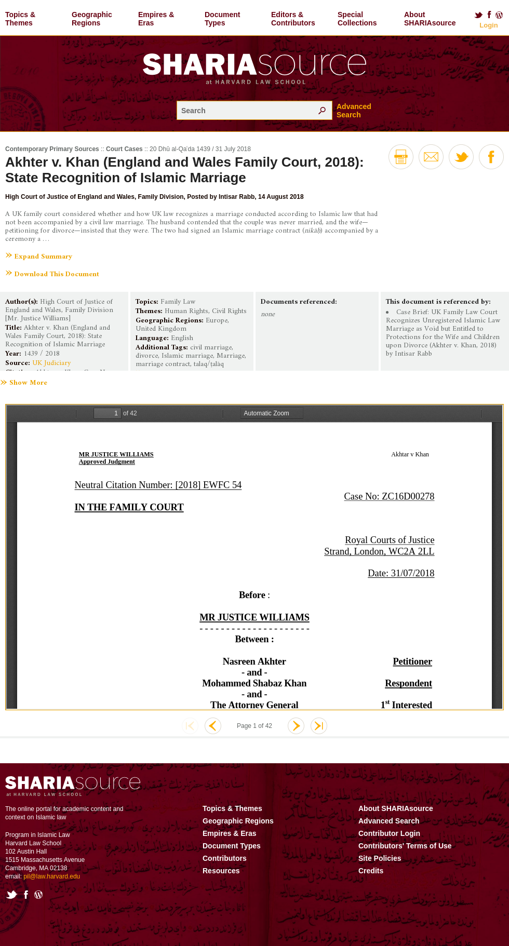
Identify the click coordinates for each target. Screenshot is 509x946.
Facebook (489, 15)
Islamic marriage (187, 355)
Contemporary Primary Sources (52, 149)
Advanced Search (354, 110)
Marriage (231, 355)
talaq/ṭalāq (209, 364)
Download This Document (57, 274)
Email (431, 156)
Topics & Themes (20, 18)
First (190, 726)
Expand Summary (43, 256)
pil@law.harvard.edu (51, 876)
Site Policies (379, 858)
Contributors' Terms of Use (405, 846)
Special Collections (357, 18)
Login (488, 25)
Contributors (225, 858)
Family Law (177, 301)
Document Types (222, 18)
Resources (221, 871)
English (182, 338)
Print (401, 156)
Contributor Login (389, 833)
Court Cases (124, 149)
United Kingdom (161, 328)
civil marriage (211, 347)
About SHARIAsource (430, 18)
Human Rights (186, 311)
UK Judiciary (51, 363)
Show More (28, 383)
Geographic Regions (92, 18)
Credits (370, 871)
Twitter (478, 15)
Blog (499, 15)
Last (319, 726)
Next (296, 726)
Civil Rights (229, 311)
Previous (213, 726)
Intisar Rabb (236, 196)
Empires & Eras (156, 18)
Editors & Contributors (293, 18)
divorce (147, 355)
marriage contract (163, 364)
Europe (216, 320)
